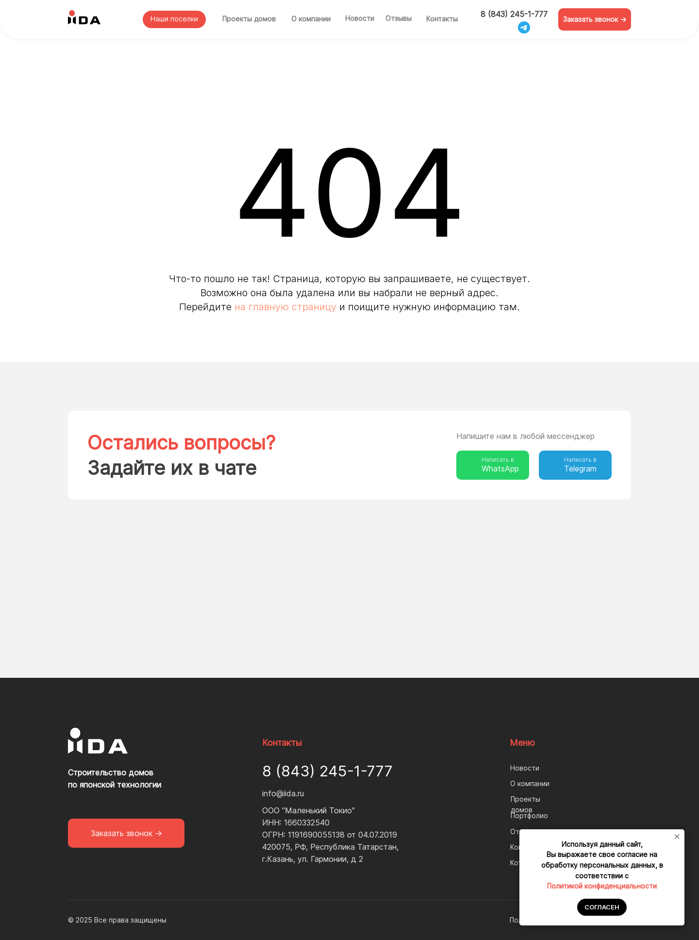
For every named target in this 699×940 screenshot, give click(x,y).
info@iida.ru (283, 793)
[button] (594, 19)
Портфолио (529, 815)
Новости (359, 18)
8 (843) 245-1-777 (514, 14)
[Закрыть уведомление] (677, 836)
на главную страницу (285, 307)
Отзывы (398, 18)
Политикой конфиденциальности (602, 886)
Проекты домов (249, 19)
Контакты (442, 19)
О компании (311, 19)
